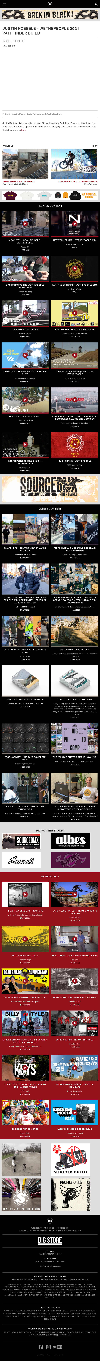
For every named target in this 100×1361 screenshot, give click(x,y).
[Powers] (74, 860)
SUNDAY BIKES (42, 1316)
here (23, 130)
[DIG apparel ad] (50, 195)
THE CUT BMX (65, 1311)
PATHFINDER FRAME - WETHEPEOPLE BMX (75, 285)
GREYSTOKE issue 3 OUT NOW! (75, 699)
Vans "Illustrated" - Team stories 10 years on (75, 912)
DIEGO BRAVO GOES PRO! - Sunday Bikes (75, 955)
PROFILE (85, 1314)
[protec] (25, 1159)
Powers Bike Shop (75, 1332)
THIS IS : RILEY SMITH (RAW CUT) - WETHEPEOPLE (75, 372)
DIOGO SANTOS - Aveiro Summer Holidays (74, 1085)
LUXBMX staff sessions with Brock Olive (25, 372)
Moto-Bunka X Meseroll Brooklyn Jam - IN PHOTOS (75, 549)
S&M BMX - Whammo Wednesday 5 (77, 181)
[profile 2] (74, 1194)
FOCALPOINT (89, 1311)
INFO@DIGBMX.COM (53, 1266)
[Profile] (50, 14)
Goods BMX (50, 1332)
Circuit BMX (16, 1332)
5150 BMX (39, 1332)
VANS (85, 1316)
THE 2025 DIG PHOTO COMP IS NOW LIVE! (75, 757)
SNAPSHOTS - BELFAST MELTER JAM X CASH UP (25, 549)
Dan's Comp (29, 1332)
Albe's (7, 1332)
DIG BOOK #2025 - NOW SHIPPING (25, 699)
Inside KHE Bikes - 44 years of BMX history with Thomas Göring (74, 807)
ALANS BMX (9, 1311)
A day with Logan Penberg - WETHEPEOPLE (25, 241)
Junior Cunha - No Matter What (75, 1040)
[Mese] (25, 860)
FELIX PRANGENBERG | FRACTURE (25, 911)
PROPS (93, 1314)
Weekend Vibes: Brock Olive (75, 1129)
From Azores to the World (18, 181)
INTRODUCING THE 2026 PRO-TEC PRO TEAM (25, 651)
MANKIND (58, 1314)
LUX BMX (48, 1314)
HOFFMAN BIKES (9, 1314)
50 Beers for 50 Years (25, 1129)
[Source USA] (25, 841)
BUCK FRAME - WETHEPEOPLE (74, 461)
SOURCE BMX (29, 1316)
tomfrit (50, 1355)
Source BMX (40, 1335)
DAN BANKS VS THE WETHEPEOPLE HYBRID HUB (25, 286)
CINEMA (46, 1311)
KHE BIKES (22, 1314)
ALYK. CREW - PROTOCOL (25, 955)
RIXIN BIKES (17, 1316)
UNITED (79, 1316)
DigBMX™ (65, 1228)
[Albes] (74, 841)
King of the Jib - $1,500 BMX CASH (74, 329)
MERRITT (67, 1314)
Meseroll (61, 1332)
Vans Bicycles (64, 1335)
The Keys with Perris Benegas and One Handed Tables (25, 1085)
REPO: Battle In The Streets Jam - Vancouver (25, 807)
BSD (28, 1311)
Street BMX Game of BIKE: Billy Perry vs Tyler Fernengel (25, 1041)
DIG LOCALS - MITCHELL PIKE (25, 416)
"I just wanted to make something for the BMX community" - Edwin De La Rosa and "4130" (25, 600)
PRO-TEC (7, 1316)
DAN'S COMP (77, 1311)
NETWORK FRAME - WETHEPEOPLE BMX (74, 240)
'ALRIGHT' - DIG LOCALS (25, 329)
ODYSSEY (76, 1314)
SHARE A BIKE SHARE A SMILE (62, 1316)
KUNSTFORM (38, 1314)
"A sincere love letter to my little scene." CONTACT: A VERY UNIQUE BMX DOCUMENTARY (75, 600)
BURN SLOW (36, 1311)
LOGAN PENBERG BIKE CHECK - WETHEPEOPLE (25, 462)
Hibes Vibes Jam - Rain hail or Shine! (74, 997)
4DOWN (52, 1319)
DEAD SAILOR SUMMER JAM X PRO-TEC (25, 997)
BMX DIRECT (20, 1311)
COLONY (54, 1311)
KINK (30, 1314)
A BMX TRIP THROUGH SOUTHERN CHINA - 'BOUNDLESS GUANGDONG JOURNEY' (75, 417)
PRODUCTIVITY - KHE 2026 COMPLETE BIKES (25, 758)
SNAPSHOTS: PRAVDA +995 (74, 649)
